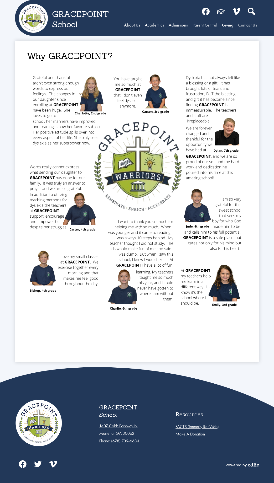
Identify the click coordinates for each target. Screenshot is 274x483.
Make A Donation (190, 434)
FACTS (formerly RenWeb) (197, 426)
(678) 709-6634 (125, 441)
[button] (132, 26)
